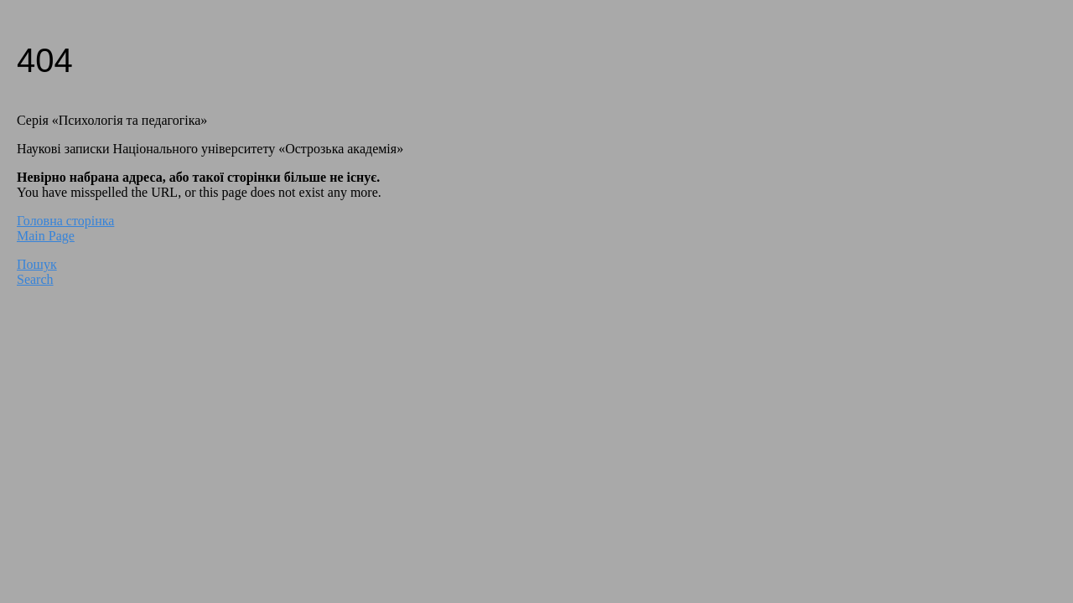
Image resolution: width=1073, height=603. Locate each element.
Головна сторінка (65, 221)
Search (35, 279)
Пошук (37, 264)
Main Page (46, 236)
